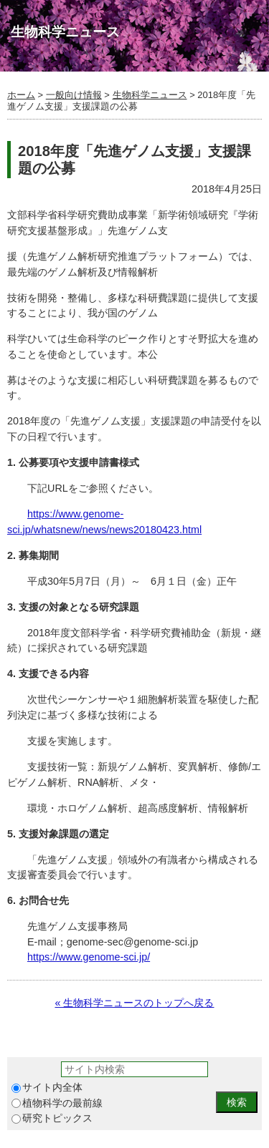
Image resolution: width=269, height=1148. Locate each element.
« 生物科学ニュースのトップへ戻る (134, 1002)
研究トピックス (52, 1118)
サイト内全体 (46, 1087)
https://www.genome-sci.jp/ (88, 957)
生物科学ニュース (150, 94)
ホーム (21, 94)
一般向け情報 (74, 94)
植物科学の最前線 (57, 1103)
